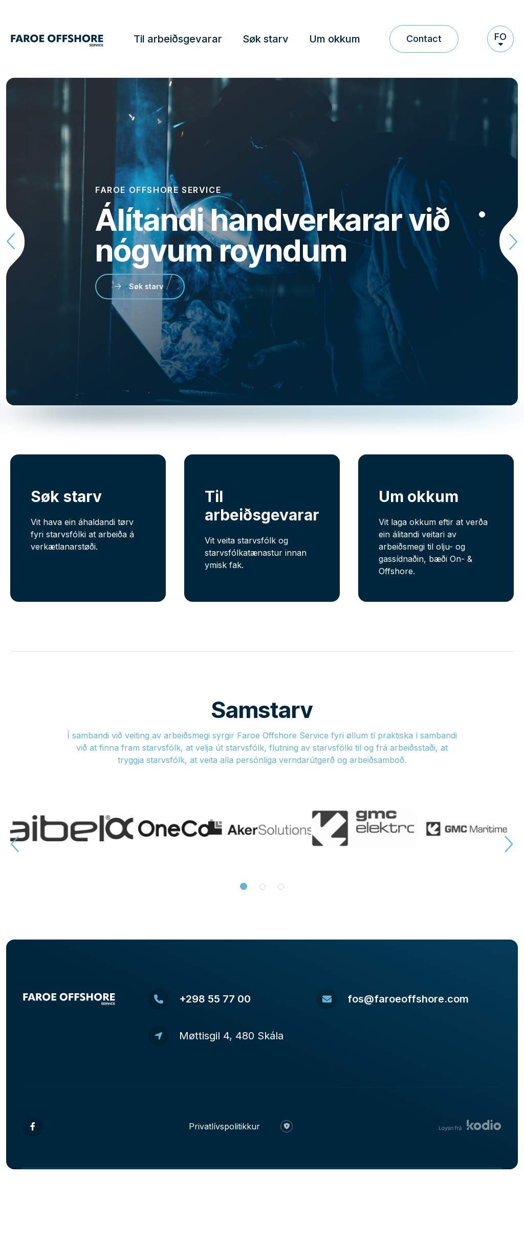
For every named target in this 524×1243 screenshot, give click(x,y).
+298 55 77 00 (199, 999)
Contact (424, 38)
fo (500, 38)
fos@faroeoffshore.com (393, 999)
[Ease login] (286, 1126)
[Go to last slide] (17, 241)
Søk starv (266, 39)
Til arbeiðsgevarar (178, 39)
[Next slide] (506, 241)
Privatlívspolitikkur (224, 1126)
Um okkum (334, 39)
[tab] (482, 214)
